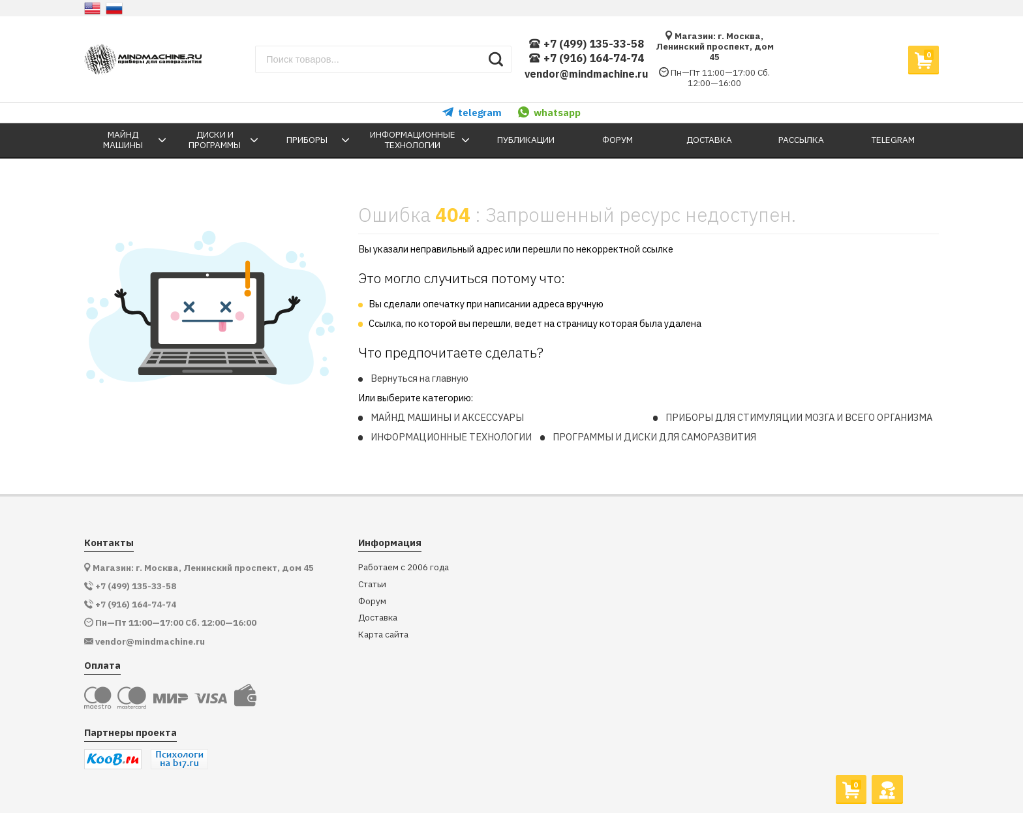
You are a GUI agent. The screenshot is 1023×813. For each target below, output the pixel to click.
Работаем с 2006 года (403, 567)
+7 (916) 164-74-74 (586, 58)
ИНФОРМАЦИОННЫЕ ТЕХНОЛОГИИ (451, 437)
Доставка (377, 617)
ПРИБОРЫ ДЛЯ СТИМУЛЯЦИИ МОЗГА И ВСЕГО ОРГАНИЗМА (798, 417)
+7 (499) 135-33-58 (586, 44)
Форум (372, 601)
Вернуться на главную (419, 378)
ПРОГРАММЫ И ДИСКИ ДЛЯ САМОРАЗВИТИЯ (654, 437)
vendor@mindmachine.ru (587, 74)
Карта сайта (383, 634)
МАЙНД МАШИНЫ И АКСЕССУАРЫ (447, 417)
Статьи (372, 584)
